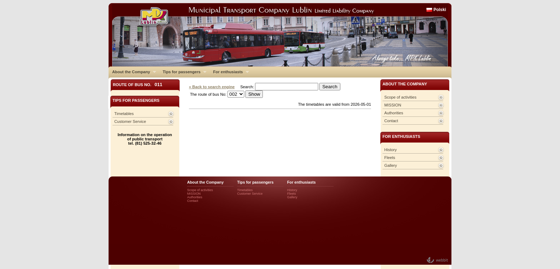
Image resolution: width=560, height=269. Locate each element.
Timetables (124, 113)
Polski (440, 9)
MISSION (392, 105)
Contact (391, 121)
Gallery (390, 165)
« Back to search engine (212, 87)
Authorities (393, 113)
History (390, 150)
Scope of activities (400, 97)
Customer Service (130, 121)
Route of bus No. (137, 84)
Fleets (389, 157)
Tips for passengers (182, 72)
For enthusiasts (229, 72)
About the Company (132, 72)
